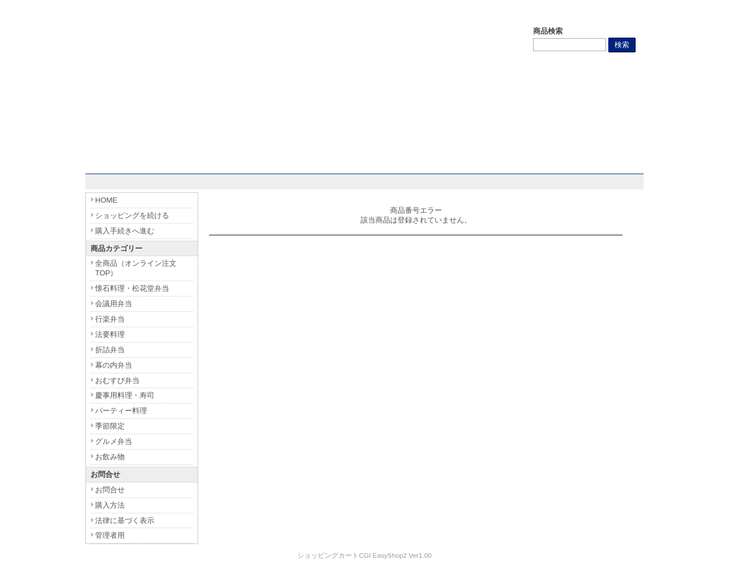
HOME (106, 200)
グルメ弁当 (113, 441)
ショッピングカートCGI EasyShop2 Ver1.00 (364, 555)
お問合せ (110, 489)
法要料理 (110, 334)
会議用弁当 (113, 303)
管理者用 (110, 535)
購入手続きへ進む (124, 231)
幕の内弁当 (113, 365)
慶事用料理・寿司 (124, 395)
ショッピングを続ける (132, 215)
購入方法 (110, 505)
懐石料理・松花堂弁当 (132, 288)
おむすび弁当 (117, 380)
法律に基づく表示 (124, 520)
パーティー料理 (121, 410)
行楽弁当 (110, 319)
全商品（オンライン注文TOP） (136, 268)
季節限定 (110, 426)
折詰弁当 (110, 349)
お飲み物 (110, 456)
